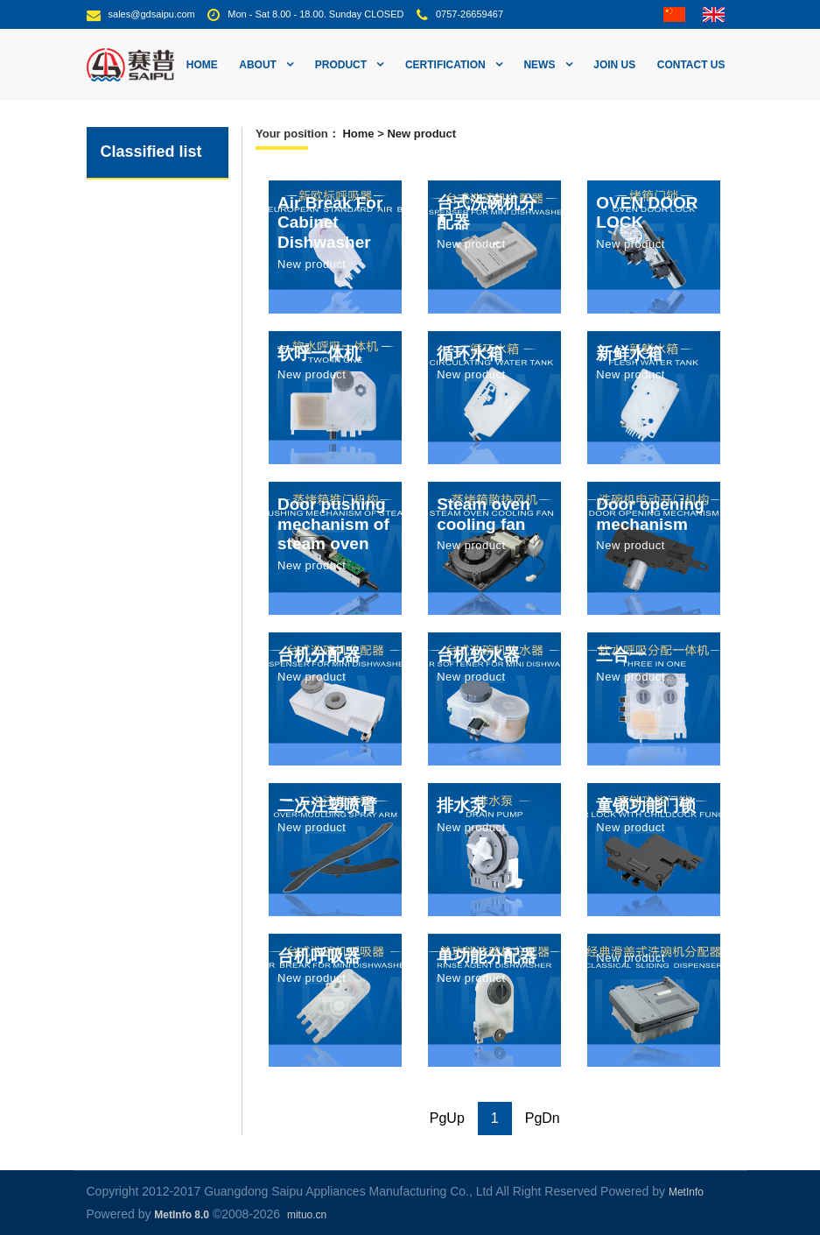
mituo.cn (306, 1215)
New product (421, 133)
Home (202, 65)
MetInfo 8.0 (181, 1215)
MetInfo (686, 1192)
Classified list (151, 151)
